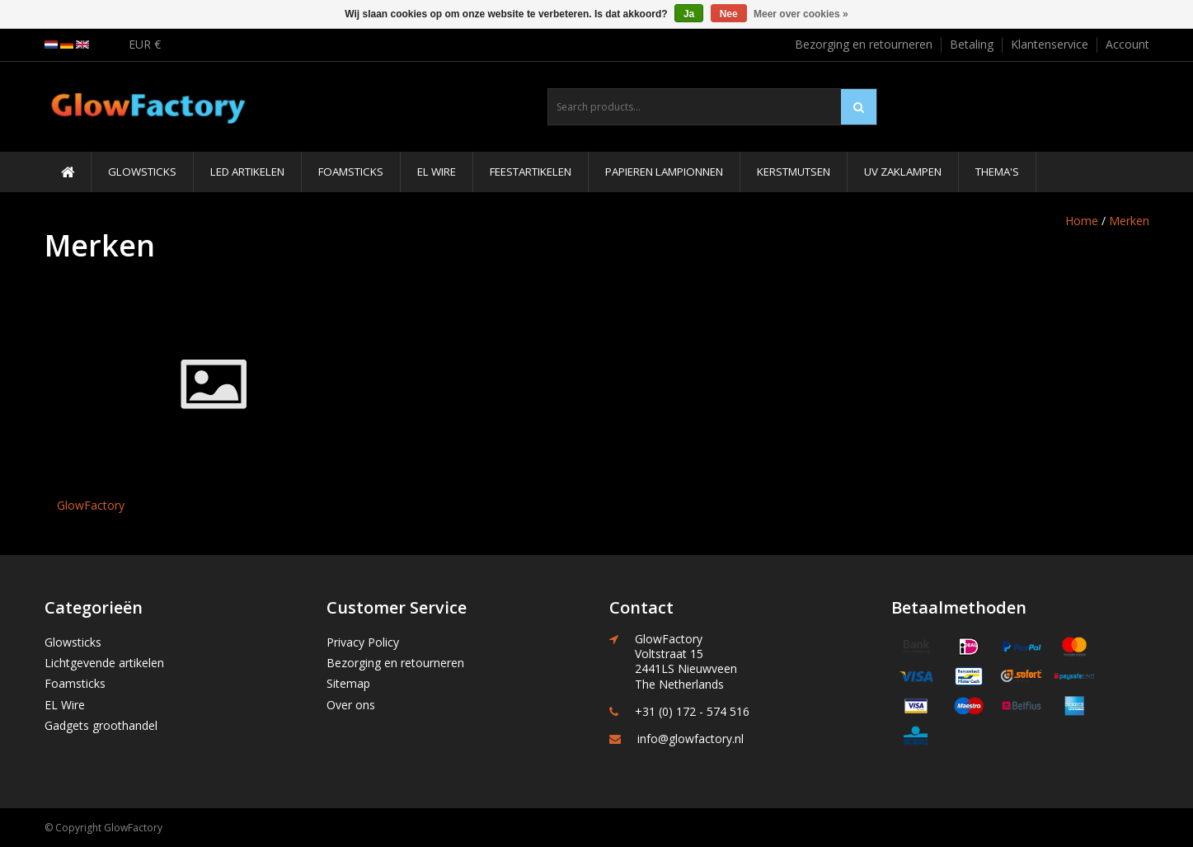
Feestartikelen (530, 171)
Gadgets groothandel (101, 725)
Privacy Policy (362, 642)
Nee (729, 14)
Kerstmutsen (793, 171)
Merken (1129, 220)
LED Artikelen (247, 171)
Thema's (997, 171)
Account (1127, 44)
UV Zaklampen (903, 171)
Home (1081, 220)
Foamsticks (350, 171)
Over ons (350, 705)
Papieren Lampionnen (664, 171)
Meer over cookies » (801, 14)
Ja (688, 14)
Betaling (971, 44)
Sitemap (348, 683)
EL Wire (436, 171)
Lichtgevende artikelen (104, 663)
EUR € (145, 44)
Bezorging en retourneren (863, 44)
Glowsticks (142, 171)
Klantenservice (1049, 44)
